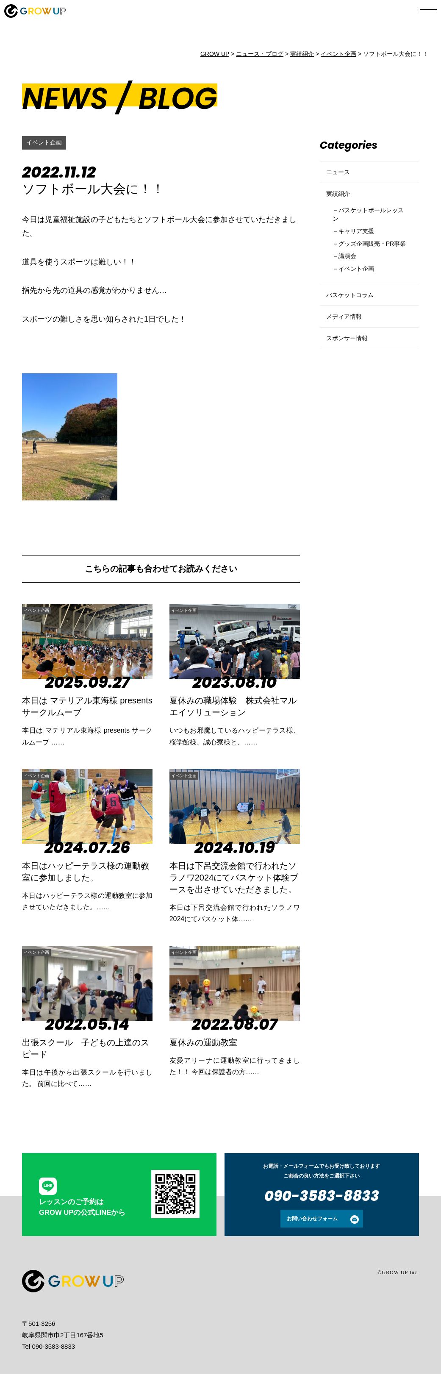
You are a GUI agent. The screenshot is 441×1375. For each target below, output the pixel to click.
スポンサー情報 (351, 391)
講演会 (350, 289)
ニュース (340, 176)
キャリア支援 (361, 250)
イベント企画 (46, 142)
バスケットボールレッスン (369, 231)
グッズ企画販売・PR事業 (365, 269)
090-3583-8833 (321, 1197)
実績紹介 (340, 204)
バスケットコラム (355, 334)
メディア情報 (347, 362)
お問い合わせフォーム (312, 1219)
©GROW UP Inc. (398, 1273)
